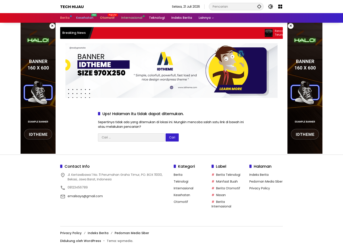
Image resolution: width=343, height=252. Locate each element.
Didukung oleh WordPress (80, 241)
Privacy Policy (259, 188)
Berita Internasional (221, 204)
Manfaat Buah (227, 181)
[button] (259, 6)
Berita (178, 175)
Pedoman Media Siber (266, 181)
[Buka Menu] (280, 6)
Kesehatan (182, 195)
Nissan (221, 195)
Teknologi (181, 181)
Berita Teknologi (228, 175)
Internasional (183, 188)
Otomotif (181, 202)
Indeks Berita (259, 175)
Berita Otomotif (228, 188)
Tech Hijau (72, 6)
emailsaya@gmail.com (85, 196)
